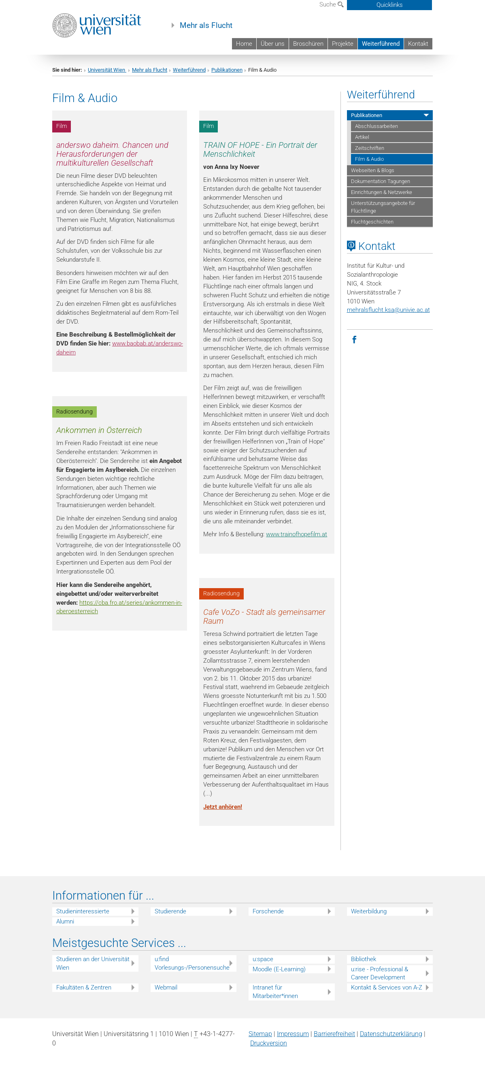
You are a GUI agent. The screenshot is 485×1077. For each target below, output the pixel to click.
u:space (263, 959)
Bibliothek (363, 959)
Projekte (342, 43)
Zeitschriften (369, 148)
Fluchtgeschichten (372, 222)
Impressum (293, 1034)
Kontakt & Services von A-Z (386, 987)
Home (244, 43)
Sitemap (260, 1034)
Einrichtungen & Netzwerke (381, 192)
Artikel (362, 137)
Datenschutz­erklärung (391, 1034)
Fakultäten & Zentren (83, 987)
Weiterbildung (369, 911)
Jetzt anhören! (222, 806)
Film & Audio (369, 159)
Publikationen (226, 70)
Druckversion (268, 1043)
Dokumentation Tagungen (380, 181)
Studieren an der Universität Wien (93, 963)
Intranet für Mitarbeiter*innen (275, 992)
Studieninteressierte (82, 911)
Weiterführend (381, 43)
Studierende (170, 911)
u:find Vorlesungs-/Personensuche (192, 963)
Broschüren (308, 43)
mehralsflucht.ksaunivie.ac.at (388, 310)
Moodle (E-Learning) (279, 969)
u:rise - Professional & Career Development (379, 973)
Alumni (65, 921)
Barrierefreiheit (334, 1034)
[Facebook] (354, 339)
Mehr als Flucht (206, 25)
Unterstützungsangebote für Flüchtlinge (383, 207)
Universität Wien (107, 70)
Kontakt (418, 43)
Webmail (166, 987)
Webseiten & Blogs (372, 170)
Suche (331, 4)
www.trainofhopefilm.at (296, 534)
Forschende (268, 911)
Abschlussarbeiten (376, 126)
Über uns (273, 43)
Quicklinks (390, 5)
